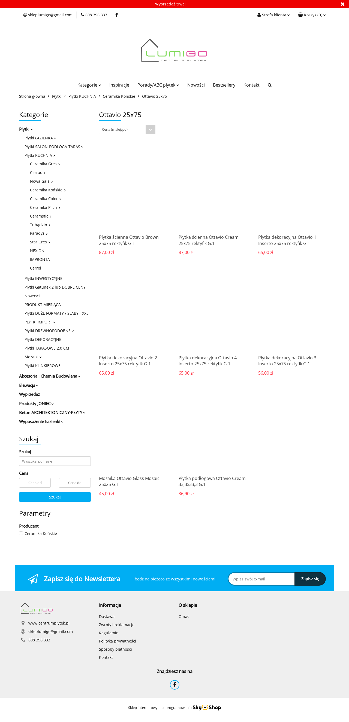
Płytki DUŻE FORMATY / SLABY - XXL (56, 313)
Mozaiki (33, 356)
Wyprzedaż (29, 394)
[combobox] (127, 129)
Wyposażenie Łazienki (41, 421)
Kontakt (251, 85)
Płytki (26, 129)
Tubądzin (40, 224)
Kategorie (89, 85)
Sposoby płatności (115, 649)
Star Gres (40, 241)
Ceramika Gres (45, 163)
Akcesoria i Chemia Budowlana (49, 376)
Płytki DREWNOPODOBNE (49, 330)
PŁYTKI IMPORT (40, 322)
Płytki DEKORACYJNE (43, 339)
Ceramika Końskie (48, 189)
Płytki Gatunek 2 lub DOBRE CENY (55, 287)
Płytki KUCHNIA (40, 155)
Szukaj (55, 497)
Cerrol (35, 268)
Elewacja (28, 385)
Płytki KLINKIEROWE (43, 365)
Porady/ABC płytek (158, 85)
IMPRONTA (40, 259)
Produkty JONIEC (36, 403)
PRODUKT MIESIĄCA (43, 304)
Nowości (196, 85)
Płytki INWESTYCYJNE (43, 278)
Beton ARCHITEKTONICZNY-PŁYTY (52, 412)
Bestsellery (224, 85)
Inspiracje (119, 85)
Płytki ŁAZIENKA (40, 137)
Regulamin (109, 632)
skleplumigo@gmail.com (50, 631)
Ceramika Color (45, 198)
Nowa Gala (41, 181)
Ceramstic (41, 216)
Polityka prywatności (117, 641)
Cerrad (38, 172)
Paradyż (39, 233)
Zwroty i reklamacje (116, 624)
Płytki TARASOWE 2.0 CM (47, 348)
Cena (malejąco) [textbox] (115, 129)
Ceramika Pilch (45, 207)
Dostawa (107, 616)
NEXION (37, 250)
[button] (312, 15)
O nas (184, 616)
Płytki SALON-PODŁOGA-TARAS (54, 146)
